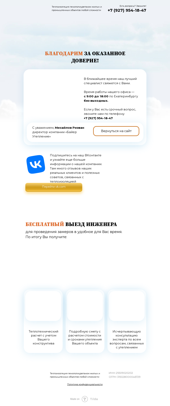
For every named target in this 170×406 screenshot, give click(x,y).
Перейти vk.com (54, 186)
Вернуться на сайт (116, 131)
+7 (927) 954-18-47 (127, 10)
